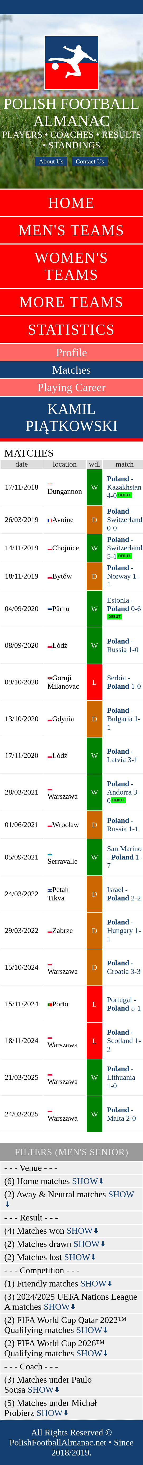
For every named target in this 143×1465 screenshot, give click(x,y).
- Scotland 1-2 (124, 1040)
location (65, 464)
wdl (94, 464)
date (21, 464)
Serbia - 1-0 (124, 682)
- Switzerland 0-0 (124, 519)
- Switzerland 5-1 (124, 547)
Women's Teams (72, 266)
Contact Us (90, 161)
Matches (71, 370)
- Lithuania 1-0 (121, 1077)
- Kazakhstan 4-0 (124, 487)
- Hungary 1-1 (124, 930)
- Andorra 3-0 (123, 792)
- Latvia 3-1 (122, 755)
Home (71, 203)
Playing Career (72, 387)
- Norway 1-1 (123, 576)
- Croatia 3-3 (124, 967)
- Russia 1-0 (123, 645)
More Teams (71, 302)
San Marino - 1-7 (124, 857)
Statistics (71, 329)
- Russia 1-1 (123, 824)
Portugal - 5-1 (124, 1004)
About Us (51, 161)
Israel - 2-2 (124, 893)
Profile (71, 352)
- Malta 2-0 (121, 1114)
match (124, 464)
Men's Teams (71, 230)
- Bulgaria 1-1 (124, 718)
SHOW (88, 1181)
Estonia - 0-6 (124, 604)
